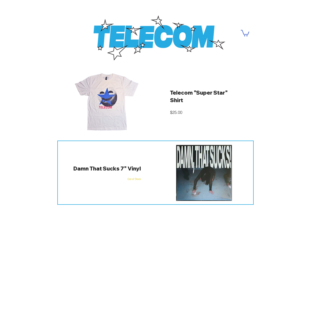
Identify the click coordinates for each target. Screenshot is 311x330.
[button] (245, 32)
